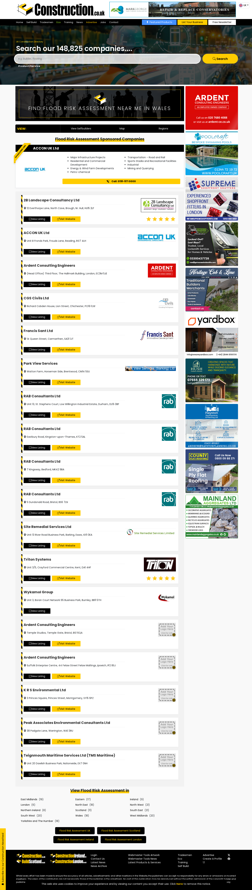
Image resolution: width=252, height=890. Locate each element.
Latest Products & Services (144, 862)
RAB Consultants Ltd (42, 396)
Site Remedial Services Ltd (47, 526)
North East (81, 805)
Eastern (80, 799)
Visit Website (66, 219)
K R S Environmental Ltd (45, 690)
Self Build (31, 22)
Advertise (91, 22)
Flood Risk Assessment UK (74, 830)
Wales (79, 815)
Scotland (80, 810)
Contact (113, 22)
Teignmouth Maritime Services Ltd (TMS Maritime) (69, 755)
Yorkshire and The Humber (37, 821)
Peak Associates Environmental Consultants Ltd (67, 722)
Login (94, 855)
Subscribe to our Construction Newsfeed (3, 859)
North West (137, 805)
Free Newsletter (222, 22)
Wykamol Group (38, 592)
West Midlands (139, 815)
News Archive (99, 866)
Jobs (103, 22)
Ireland (134, 799)
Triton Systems (37, 559)
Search (220, 59)
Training (68, 22)
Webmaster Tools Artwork (144, 855)
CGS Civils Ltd (36, 298)
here (179, 884)
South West (28, 815)
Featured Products (159, 22)
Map (122, 128)
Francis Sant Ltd (38, 330)
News (79, 22)
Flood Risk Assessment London (123, 839)
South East (136, 810)
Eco (59, 22)
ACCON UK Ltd (46, 148)
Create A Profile (212, 858)
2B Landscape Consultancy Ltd (51, 200)
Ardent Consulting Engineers (49, 265)
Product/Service (29, 66)
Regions (163, 128)
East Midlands (29, 799)
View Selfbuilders (81, 128)
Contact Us (98, 858)
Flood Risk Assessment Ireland (76, 839)
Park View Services (41, 363)
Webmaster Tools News (142, 858)
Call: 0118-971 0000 (121, 181)
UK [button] (242, 5)
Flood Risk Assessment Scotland (121, 830)
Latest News (98, 862)
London (25, 805)
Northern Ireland (30, 810)
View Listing (37, 219)
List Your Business (192, 22)
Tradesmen (46, 22)
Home (19, 22)
